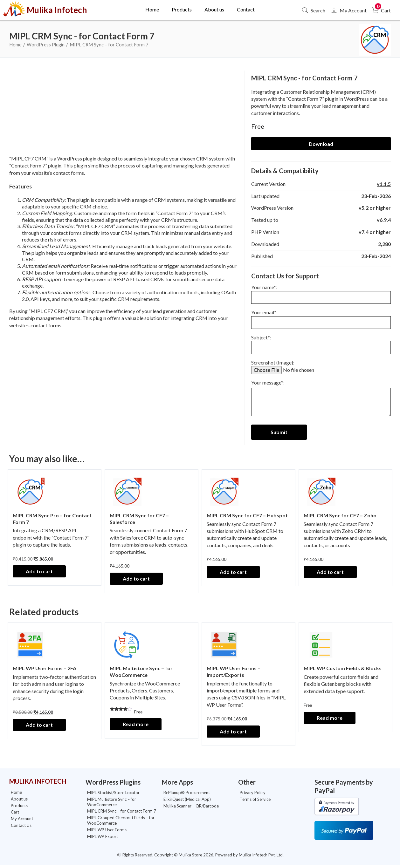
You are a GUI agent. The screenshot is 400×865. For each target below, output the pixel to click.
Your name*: (321, 292)
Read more (135, 724)
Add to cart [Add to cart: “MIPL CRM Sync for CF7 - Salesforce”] (136, 579)
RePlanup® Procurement (186, 792)
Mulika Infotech (48, 10)
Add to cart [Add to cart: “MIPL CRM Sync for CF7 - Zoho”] (330, 572)
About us (214, 9)
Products (182, 9)
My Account (348, 10)
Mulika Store (190, 854)
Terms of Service (255, 799)
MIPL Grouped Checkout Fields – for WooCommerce (121, 820)
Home (152, 9)
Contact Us (21, 825)
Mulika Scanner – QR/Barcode (191, 805)
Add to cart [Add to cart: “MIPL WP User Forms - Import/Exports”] (233, 731)
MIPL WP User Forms (107, 829)
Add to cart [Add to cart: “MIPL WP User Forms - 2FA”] (39, 725)
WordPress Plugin (46, 44)
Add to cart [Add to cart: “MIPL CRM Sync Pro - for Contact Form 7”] (39, 571)
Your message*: (321, 399)
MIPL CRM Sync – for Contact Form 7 (121, 811)
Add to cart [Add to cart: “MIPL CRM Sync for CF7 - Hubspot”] (233, 572)
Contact (246, 9)
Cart (381, 10)
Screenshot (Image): (299, 366)
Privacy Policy (253, 792)
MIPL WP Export (102, 836)
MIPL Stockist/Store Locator (113, 792)
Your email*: (321, 317)
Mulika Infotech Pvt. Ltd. (261, 854)
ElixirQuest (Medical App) (187, 799)
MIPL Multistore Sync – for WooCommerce (111, 802)
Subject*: (321, 342)
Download (321, 144)
